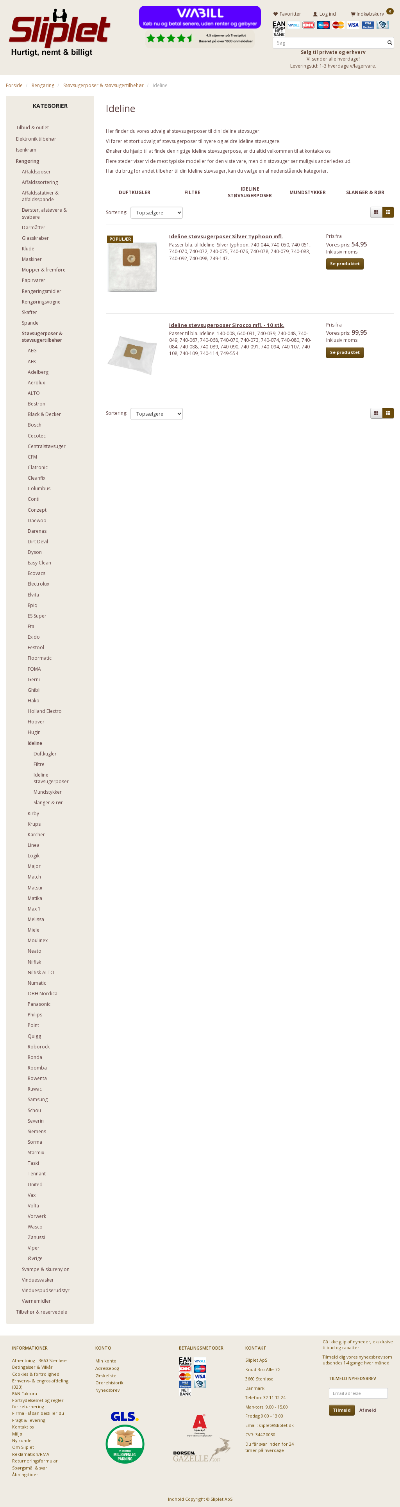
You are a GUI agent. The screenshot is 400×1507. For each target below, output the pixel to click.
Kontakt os (23, 1425)
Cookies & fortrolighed (35, 1373)
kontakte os (317, 149)
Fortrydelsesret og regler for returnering (38, 1402)
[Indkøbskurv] (372, 13)
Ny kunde (22, 1439)
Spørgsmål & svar (29, 1467)
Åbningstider (25, 1473)
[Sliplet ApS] (59, 30)
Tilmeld (342, 1409)
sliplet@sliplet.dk (276, 1424)
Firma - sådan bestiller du (38, 1412)
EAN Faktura (24, 1392)
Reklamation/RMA (30, 1453)
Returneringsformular (35, 1459)
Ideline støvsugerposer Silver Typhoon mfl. (229, 237)
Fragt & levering (28, 1419)
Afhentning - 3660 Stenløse (39, 1359)
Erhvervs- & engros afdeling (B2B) (40, 1382)
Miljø (17, 1433)
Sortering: (116, 211)
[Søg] (390, 41)
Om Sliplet (23, 1446)
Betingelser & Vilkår (32, 1366)
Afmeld (367, 1409)
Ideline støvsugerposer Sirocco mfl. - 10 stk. (229, 328)
